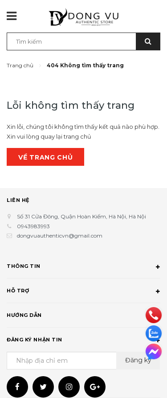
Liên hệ (18, 200)
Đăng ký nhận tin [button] (83, 341)
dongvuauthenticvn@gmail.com (59, 235)
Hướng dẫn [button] (83, 316)
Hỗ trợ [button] (83, 292)
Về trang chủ (45, 157)
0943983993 (33, 226)
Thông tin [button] (83, 267)
